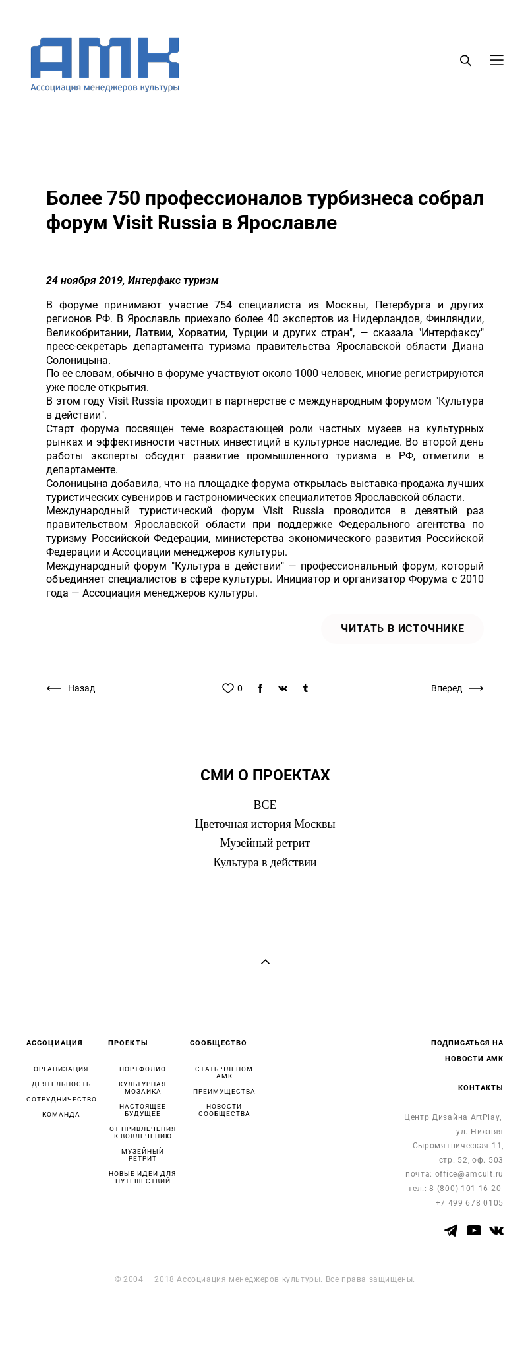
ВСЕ (264, 804)
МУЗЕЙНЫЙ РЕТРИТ (142, 1155)
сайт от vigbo (52, 1319)
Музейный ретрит (265, 843)
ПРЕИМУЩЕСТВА (224, 1091)
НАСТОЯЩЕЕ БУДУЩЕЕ (142, 1110)
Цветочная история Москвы (265, 824)
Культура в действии (265, 862)
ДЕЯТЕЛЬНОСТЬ (61, 1084)
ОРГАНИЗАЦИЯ (61, 1068)
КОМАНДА (61, 1114)
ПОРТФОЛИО (142, 1068)
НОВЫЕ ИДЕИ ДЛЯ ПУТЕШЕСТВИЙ (142, 1177)
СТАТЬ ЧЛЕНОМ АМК (224, 1072)
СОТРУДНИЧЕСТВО (61, 1099)
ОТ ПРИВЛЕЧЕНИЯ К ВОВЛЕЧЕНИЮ (142, 1132)
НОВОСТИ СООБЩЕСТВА (224, 1110)
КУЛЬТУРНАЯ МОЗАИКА (142, 1087)
